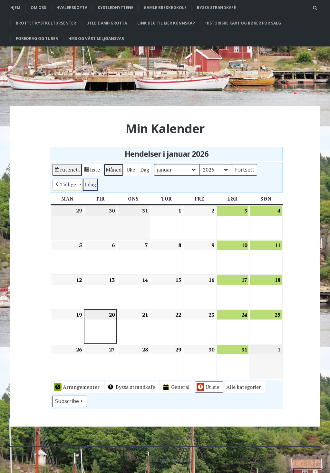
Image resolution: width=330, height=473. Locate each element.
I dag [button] (90, 184)
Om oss (38, 7)
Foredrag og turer (37, 38)
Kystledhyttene (115, 7)
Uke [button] (131, 169)
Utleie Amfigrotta (106, 23)
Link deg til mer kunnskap (166, 23)
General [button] (175, 387)
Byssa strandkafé (216, 7)
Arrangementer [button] (77, 387)
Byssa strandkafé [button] (131, 387)
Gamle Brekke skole (165, 7)
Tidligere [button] (67, 184)
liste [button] (92, 170)
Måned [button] (113, 169)
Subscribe (69, 401)
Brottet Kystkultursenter (46, 23)
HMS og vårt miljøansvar (96, 38)
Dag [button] (144, 169)
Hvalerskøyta (71, 7)
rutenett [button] (67, 170)
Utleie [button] (208, 387)
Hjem (15, 7)
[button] (245, 387)
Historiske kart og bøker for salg (243, 23)
